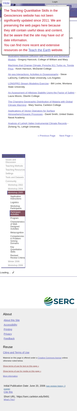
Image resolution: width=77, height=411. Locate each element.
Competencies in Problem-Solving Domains (17, 240)
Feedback (9, 338)
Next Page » (66, 135)
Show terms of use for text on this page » (21, 366)
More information (10, 376)
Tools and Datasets (15, 177)
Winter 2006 (13, 261)
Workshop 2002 (15, 185)
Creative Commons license (49, 358)
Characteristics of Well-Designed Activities (17, 225)
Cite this (8, 392)
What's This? (9, 399)
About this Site (12, 320)
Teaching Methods (14, 166)
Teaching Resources (15, 170)
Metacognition (17, 232)
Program (14, 218)
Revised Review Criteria (17, 256)
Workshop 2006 (15, 265)
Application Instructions (15, 197)
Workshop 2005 (15, 192)
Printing (8, 329)
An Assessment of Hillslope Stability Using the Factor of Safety (41, 92)
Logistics (14, 202)
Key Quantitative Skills (16, 249)
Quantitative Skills (12, 156)
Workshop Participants (16, 207)
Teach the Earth (39, 50)
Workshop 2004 (15, 189)
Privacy (8, 334)
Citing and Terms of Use (16, 352)
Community (11, 181)
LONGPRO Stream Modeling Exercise (28, 83)
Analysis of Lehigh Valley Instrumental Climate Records (37, 123)
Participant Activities (15, 213)
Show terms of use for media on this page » (22, 371)
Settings (9, 173)
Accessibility (10, 324)
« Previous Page (46, 135)
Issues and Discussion (11, 161)
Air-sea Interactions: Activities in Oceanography (33, 74)
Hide (6, 3)
